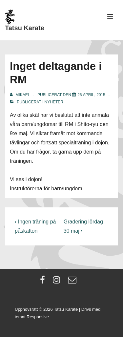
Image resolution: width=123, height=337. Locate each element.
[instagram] (58, 282)
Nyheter (54, 102)
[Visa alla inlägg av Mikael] (20, 95)
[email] (73, 282)
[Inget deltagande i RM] (91, 95)
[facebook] (44, 282)
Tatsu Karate (24, 28)
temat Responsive (32, 316)
